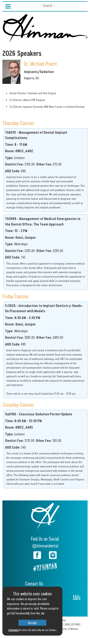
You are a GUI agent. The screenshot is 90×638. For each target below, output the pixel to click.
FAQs (76, 597)
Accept (32, 622)
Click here (13, 629)
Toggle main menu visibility (8, 5)
